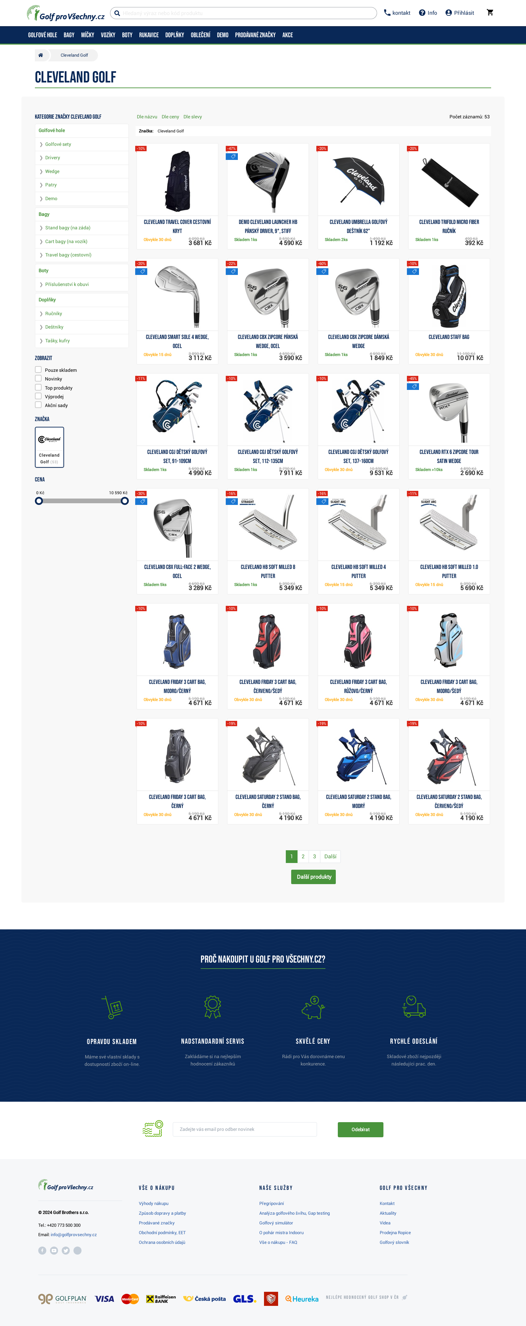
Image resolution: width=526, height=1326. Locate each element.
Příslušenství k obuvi (67, 284)
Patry (51, 184)
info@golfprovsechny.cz (74, 1234)
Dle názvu (147, 116)
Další (330, 856)
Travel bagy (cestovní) (68, 254)
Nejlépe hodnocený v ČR (362, 1297)
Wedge (52, 171)
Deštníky (54, 327)
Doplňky (47, 299)
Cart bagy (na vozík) (66, 241)
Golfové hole (52, 130)
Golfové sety (58, 144)
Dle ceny (170, 116)
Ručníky (53, 313)
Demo (51, 198)
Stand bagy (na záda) (68, 227)
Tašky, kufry (57, 340)
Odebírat (361, 1129)
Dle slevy (192, 116)
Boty (43, 270)
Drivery (52, 157)
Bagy (44, 214)
